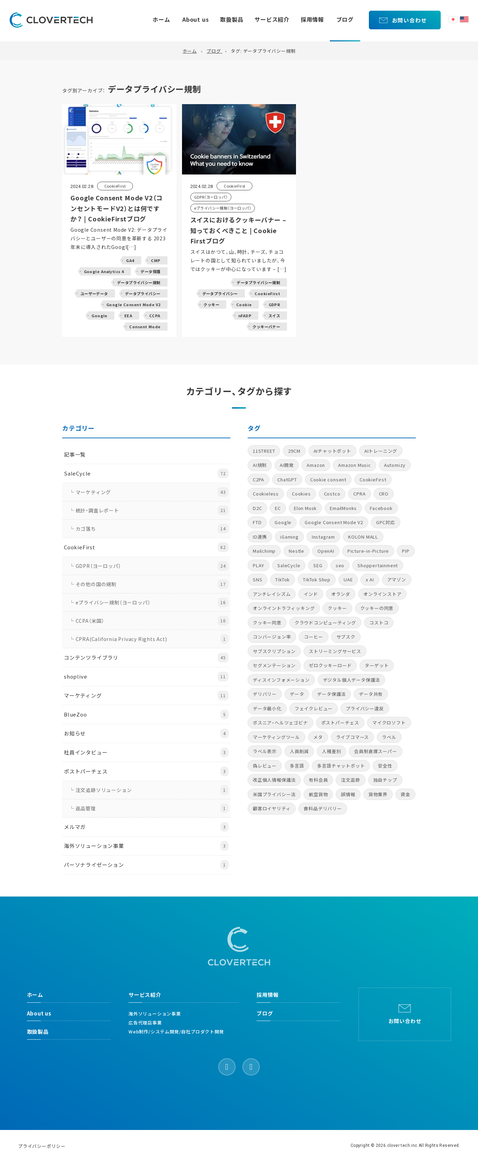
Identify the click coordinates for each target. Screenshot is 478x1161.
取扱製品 (231, 19)
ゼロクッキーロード (330, 665)
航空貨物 (318, 794)
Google (283, 522)
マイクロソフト (389, 722)
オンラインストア (382, 594)
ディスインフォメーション (281, 680)
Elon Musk (305, 508)
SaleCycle (288, 565)
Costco (332, 493)
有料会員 (318, 780)
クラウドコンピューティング (325, 622)
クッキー (337, 608)
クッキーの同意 (377, 608)
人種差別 (331, 751)
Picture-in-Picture (368, 551)
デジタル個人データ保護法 (351, 680)
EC (278, 508)
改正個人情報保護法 (274, 780)
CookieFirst (373, 479)
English (464, 19)
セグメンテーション (274, 665)
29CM (294, 451)
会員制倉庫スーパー (375, 751)
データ (297, 694)
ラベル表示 (265, 751)
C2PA (258, 479)
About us (195, 19)
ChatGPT (287, 479)
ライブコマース (352, 737)
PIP (405, 551)
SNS (257, 579)
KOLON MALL (363, 536)
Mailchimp (264, 551)
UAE (348, 579)
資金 (405, 794)
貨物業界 (378, 794)
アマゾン (396, 579)
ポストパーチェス (340, 722)
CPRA (359, 493)
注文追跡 (350, 780)
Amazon (316, 465)
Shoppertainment (377, 565)
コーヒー (313, 636)
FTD (257, 522)
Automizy (394, 465)
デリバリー (265, 694)
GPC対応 (385, 522)
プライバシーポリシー (42, 1146)
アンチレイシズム (271, 594)
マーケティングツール (276, 737)
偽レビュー (265, 765)
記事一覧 (75, 454)
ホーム (161, 19)
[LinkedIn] (251, 1066)
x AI (370, 579)
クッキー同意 (267, 622)
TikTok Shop (317, 579)
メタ (318, 737)
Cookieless (266, 493)
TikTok (282, 579)
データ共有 (371, 694)
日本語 (453, 19)
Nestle (296, 551)
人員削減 (299, 751)
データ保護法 (331, 694)
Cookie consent (328, 479)
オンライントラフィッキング (284, 608)
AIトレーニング (380, 451)
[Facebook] (227, 1066)
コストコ (378, 622)
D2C (257, 508)
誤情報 (348, 794)
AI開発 (287, 465)
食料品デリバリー (323, 808)
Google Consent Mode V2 (334, 522)
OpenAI (325, 551)
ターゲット (377, 665)
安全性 (385, 765)
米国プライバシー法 (274, 794)
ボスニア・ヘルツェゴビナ (280, 722)
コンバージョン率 (272, 636)
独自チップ (385, 780)
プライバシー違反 (365, 708)
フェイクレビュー (314, 708)
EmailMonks (343, 508)
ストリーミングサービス (335, 651)
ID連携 (260, 536)
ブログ (345, 19)
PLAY (258, 565)
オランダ (340, 594)
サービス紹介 (272, 19)
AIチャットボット (332, 451)
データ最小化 (267, 708)
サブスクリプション (274, 651)
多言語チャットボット (341, 765)
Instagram (323, 536)
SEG (317, 565)
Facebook (381, 508)
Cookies (301, 493)
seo (340, 565)
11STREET (264, 451)
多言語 (297, 765)
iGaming (289, 536)
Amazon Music (354, 465)
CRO (384, 493)
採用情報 (312, 19)
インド (311, 594)
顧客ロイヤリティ (271, 808)
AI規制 (260, 465)
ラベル (389, 737)
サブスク (345, 636)
